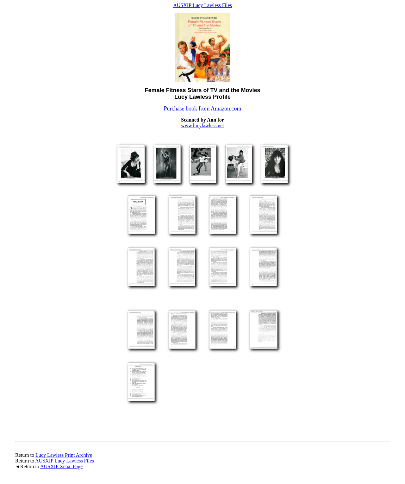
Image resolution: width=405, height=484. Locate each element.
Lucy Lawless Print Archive (63, 455)
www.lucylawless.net (202, 125)
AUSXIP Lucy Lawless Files (202, 5)
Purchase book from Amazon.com (202, 108)
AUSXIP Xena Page (61, 466)
